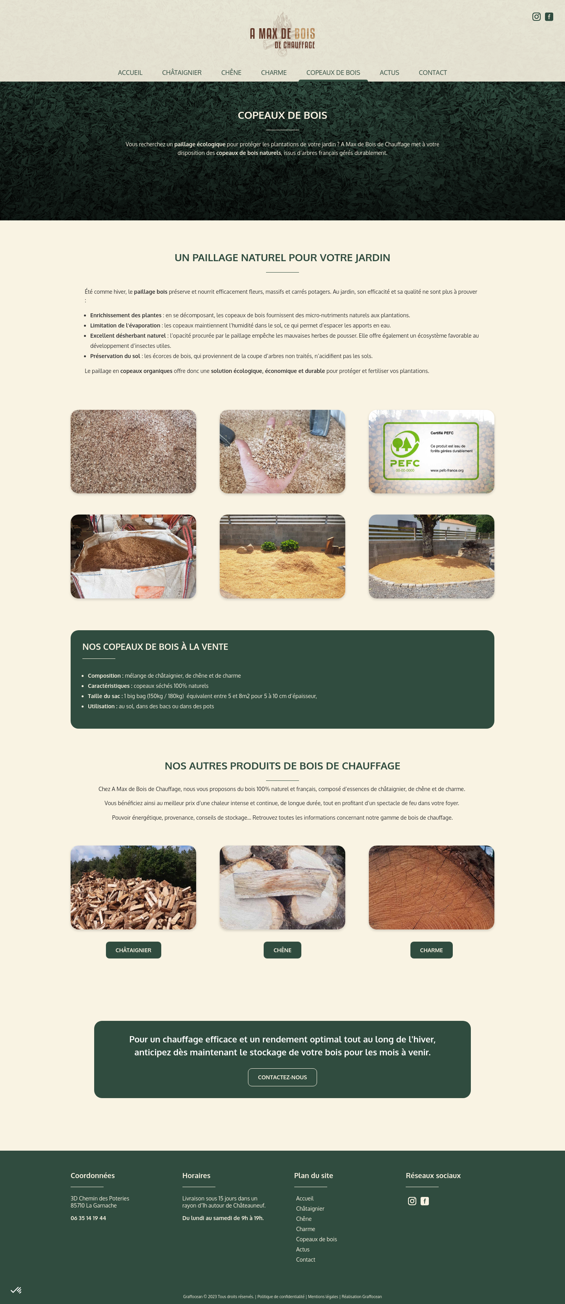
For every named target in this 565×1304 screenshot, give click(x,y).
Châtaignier (182, 72)
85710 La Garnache (94, 1205)
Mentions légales (323, 1296)
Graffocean (372, 1296)
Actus (389, 72)
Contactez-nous (282, 1077)
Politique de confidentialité (280, 1296)
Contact (433, 72)
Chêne (231, 72)
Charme (273, 72)
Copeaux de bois (333, 72)
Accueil (130, 72)
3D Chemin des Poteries (100, 1198)
